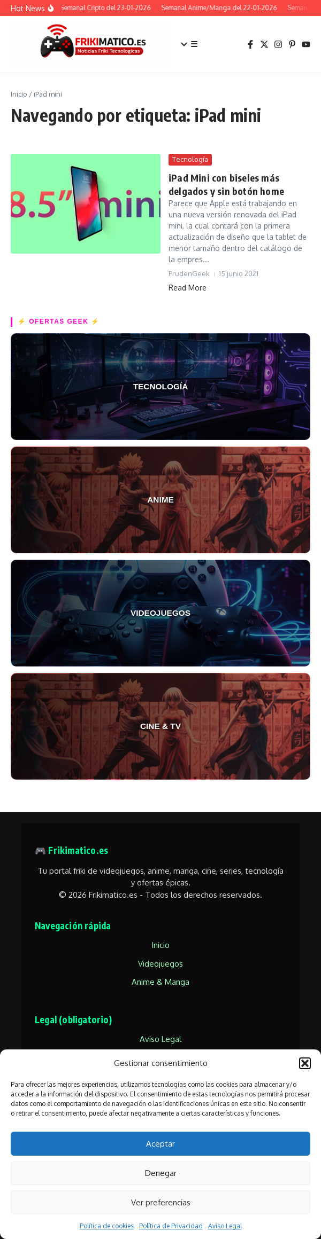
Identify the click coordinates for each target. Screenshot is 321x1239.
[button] (305, 1063)
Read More (188, 287)
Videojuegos (160, 964)
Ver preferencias (160, 1202)
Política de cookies (107, 1226)
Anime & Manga (160, 982)
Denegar (161, 1173)
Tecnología (190, 159)
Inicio (19, 94)
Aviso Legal (225, 1226)
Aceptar (160, 1144)
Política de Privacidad (171, 1226)
